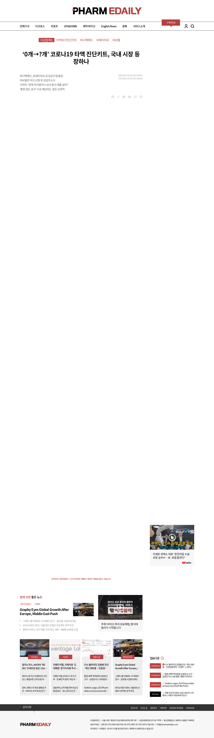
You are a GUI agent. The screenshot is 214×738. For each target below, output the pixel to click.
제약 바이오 (89, 26)
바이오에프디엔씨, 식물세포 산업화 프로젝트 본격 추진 (48, 625)
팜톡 (124, 26)
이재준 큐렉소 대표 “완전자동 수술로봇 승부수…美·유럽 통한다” (171, 556)
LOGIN (185, 26)
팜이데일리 (26, 604)
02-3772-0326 (110, 724)
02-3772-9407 (129, 724)
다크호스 (40, 26)
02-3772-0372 (141, 724)
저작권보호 (190, 707)
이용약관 (163, 707)
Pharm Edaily (35, 724)
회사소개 (134, 707)
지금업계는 (46, 40)
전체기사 (24, 26)
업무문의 (153, 707)
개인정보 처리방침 (176, 707)
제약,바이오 (127, 656)
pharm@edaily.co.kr (170, 724)
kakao (112, 96)
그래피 (37, 604)
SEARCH (192, 26)
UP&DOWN (70, 26)
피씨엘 (116, 40)
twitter (124, 96)
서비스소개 (139, 26)
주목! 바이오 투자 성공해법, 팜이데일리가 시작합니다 (119, 626)
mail (129, 96)
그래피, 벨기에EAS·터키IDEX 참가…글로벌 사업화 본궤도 (50, 621)
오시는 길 (143, 707)
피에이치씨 (102, 40)
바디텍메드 (86, 40)
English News (108, 26)
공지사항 (27, 707)
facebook (118, 96)
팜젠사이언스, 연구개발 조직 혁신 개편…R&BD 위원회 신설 (50, 629)
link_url (135, 96)
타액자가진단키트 (66, 40)
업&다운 (96, 656)
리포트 (54, 26)
